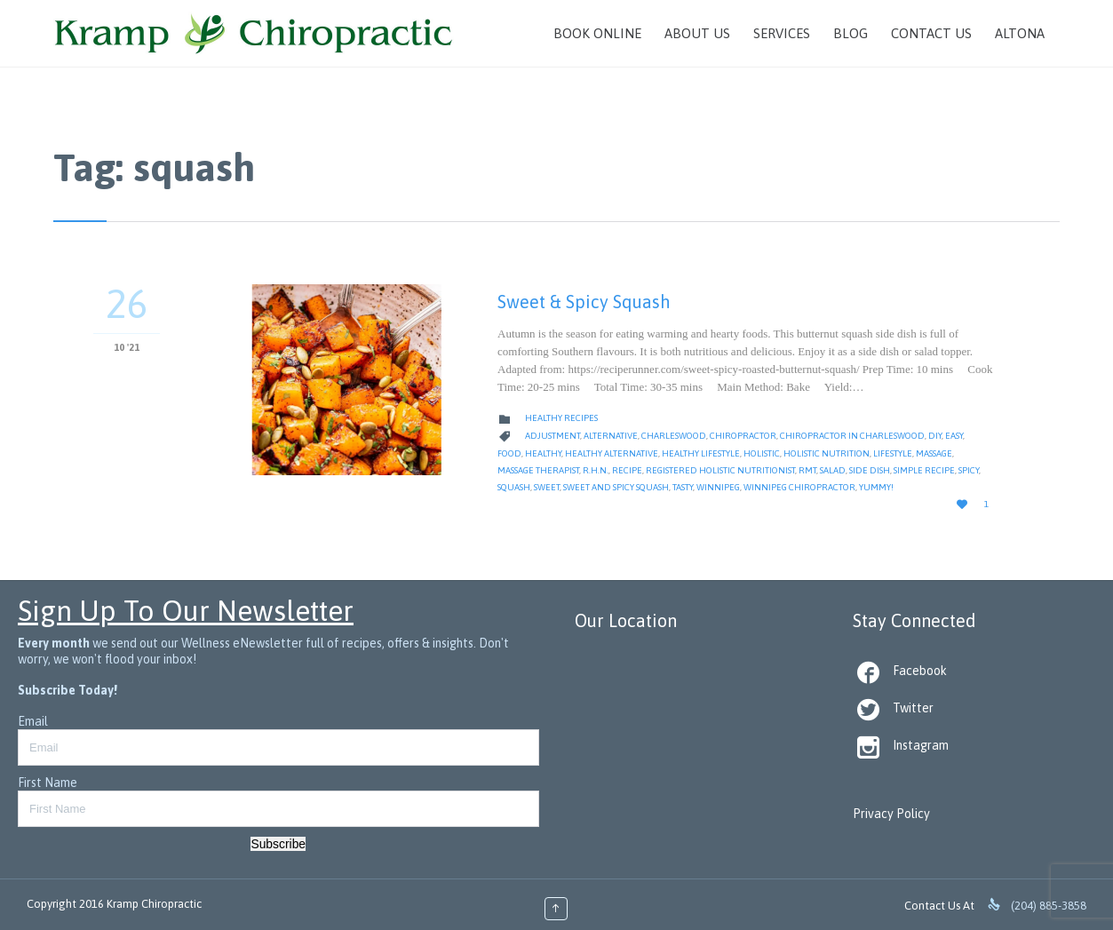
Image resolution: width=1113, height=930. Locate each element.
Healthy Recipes (561, 418)
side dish (869, 470)
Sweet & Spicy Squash (584, 301)
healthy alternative (611, 453)
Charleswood (673, 436)
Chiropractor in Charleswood (852, 436)
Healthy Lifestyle (701, 453)
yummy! (876, 487)
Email (33, 721)
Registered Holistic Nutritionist (720, 470)
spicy (968, 470)
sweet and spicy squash (616, 487)
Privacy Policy (891, 814)
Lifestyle (892, 453)
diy (935, 436)
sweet (547, 487)
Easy (954, 436)
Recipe (627, 470)
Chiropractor (743, 436)
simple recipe (924, 470)
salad (833, 470)
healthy (543, 453)
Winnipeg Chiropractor (799, 487)
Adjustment (552, 436)
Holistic (761, 453)
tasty (682, 487)
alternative (611, 436)
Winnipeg (718, 487)
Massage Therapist (538, 470)
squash (513, 487)
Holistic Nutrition (826, 453)
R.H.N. (595, 470)
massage (934, 453)
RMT (807, 470)
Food (509, 453)
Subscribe (278, 844)
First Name (47, 782)
